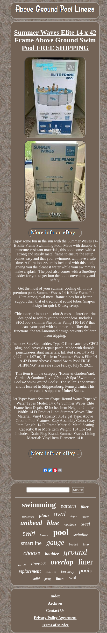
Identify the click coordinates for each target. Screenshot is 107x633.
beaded (73, 544)
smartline (31, 543)
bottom (50, 572)
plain (44, 515)
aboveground (28, 516)
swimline (80, 534)
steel (85, 523)
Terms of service (55, 625)
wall (73, 578)
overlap (61, 562)
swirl (28, 533)
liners (60, 579)
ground (75, 551)
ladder (85, 516)
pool (61, 532)
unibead (31, 522)
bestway (67, 571)
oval (60, 514)
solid (36, 579)
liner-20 (21, 564)
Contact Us (55, 610)
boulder (52, 553)
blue (53, 522)
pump (47, 579)
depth (74, 516)
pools (85, 570)
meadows (70, 524)
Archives (55, 603)
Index (55, 596)
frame (44, 535)
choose (31, 553)
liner (85, 561)
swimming (39, 504)
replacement (30, 571)
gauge (55, 542)
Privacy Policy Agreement (55, 618)
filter (85, 507)
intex (86, 544)
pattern (68, 506)
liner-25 (38, 563)
